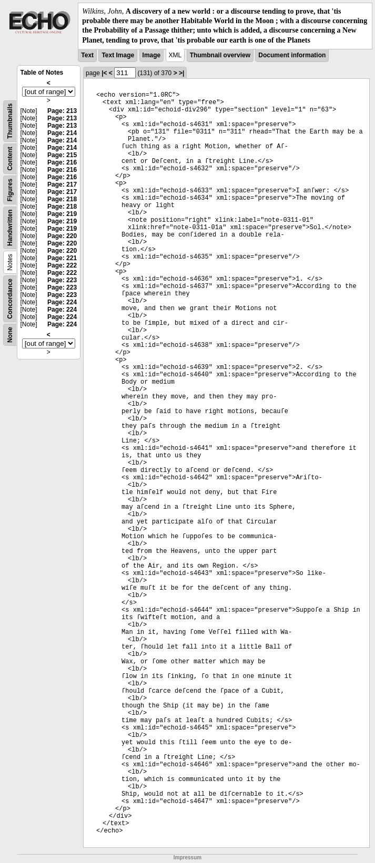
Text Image (118, 55)
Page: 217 (62, 184)
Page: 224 (62, 302)
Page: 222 (62, 265)
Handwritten (10, 227)
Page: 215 (62, 155)
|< (104, 73)
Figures (10, 190)
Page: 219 (62, 214)
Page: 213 (62, 111)
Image (152, 55)
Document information (292, 55)
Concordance (10, 299)
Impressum (187, 857)
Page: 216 (62, 162)
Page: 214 (62, 133)
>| (181, 73)
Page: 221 (62, 258)
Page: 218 (62, 199)
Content (10, 158)
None (10, 335)
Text (87, 55)
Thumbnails (10, 120)
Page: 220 (62, 236)
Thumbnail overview (220, 55)
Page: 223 (62, 280)
